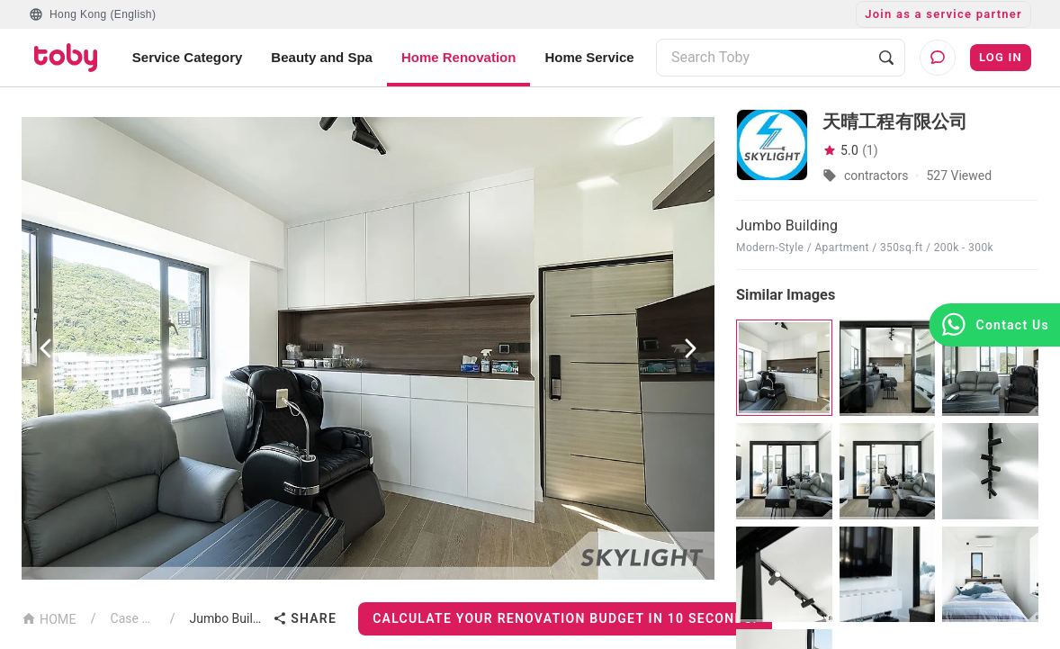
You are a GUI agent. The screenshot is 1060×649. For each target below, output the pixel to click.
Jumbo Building (228, 618)
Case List (133, 618)
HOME (49, 617)
